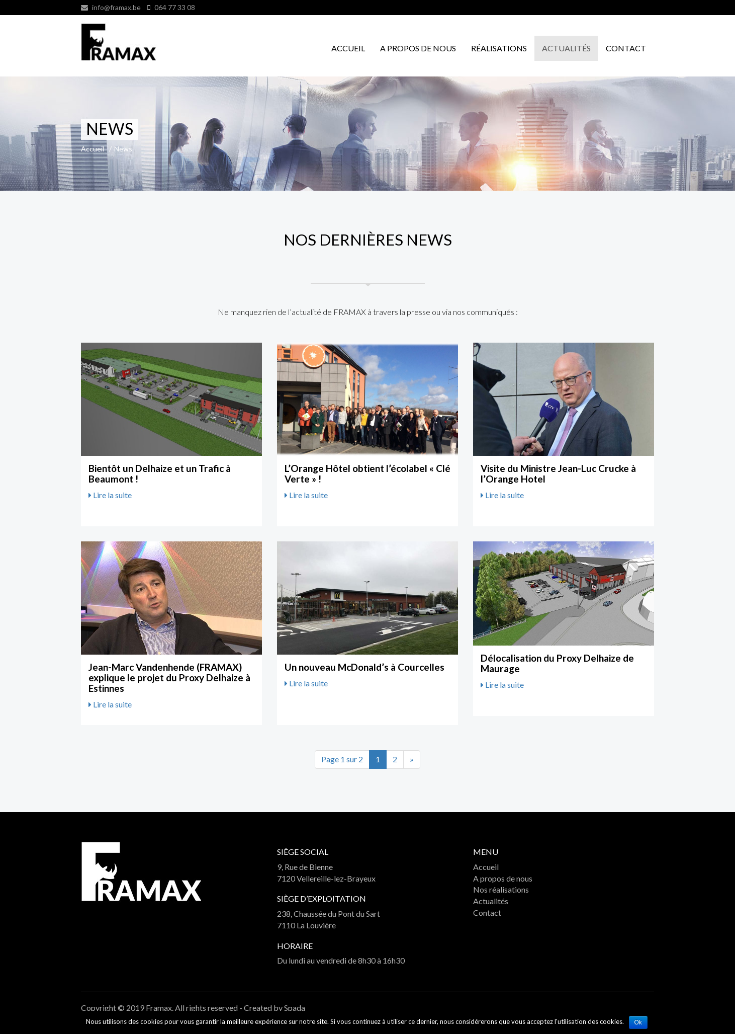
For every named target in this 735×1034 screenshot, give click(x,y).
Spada (294, 1007)
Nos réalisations (501, 889)
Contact (626, 48)
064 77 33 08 (174, 7)
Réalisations (499, 48)
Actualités (566, 48)
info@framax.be (116, 7)
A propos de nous (418, 48)
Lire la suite (110, 495)
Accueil (348, 48)
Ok (638, 1022)
